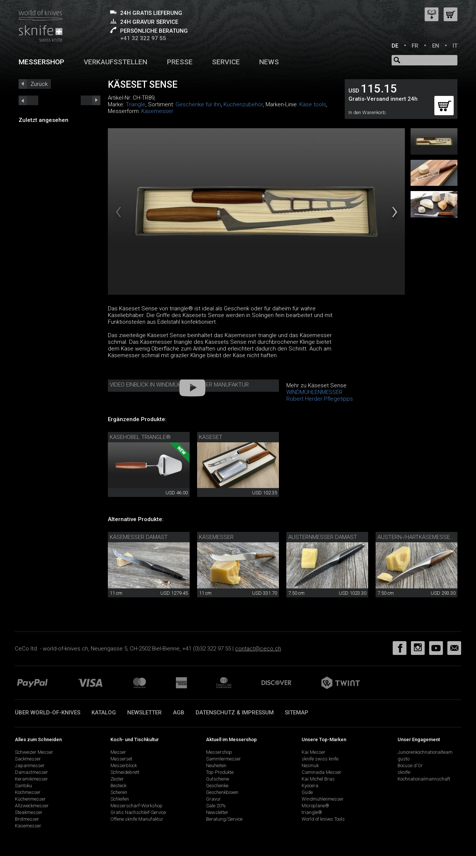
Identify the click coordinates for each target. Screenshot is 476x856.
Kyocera (310, 785)
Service (226, 62)
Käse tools (312, 104)
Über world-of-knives (47, 712)
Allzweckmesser (32, 805)
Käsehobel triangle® (140, 437)
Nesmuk (310, 765)
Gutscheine (217, 779)
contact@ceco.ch (258, 648)
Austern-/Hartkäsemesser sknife (425, 537)
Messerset (121, 759)
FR (415, 45)
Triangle (135, 104)
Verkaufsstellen (115, 62)
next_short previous (28, 100)
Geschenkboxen (222, 792)
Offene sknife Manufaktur (136, 819)
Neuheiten (216, 765)
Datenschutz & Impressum (235, 712)
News (269, 62)
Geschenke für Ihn (198, 104)
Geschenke (217, 785)
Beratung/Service (224, 819)
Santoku (23, 785)
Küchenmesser (30, 799)
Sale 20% (216, 805)
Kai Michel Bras (318, 779)
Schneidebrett (124, 772)
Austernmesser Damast (322, 537)
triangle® (312, 812)
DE (395, 45)
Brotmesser (27, 819)
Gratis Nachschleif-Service (138, 812)
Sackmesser (28, 759)
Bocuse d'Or (410, 765)
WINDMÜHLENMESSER (314, 392)
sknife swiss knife (320, 759)
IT (455, 45)
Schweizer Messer (34, 752)
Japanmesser (30, 765)
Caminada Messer (321, 772)
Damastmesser (31, 772)
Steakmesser (28, 812)
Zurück (39, 84)
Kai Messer (313, 752)
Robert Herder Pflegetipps (319, 398)
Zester (117, 779)
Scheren (118, 792)
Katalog (103, 712)
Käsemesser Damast (139, 537)
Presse (180, 62)
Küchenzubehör (243, 104)
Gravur (213, 799)
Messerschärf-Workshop (136, 805)
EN (435, 45)
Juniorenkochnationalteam (425, 752)
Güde (307, 792)
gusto (403, 759)
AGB (178, 712)
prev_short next (90, 100)
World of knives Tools (323, 819)
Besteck (118, 785)
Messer (118, 752)
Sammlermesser (223, 759)
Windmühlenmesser (323, 799)
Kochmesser (28, 792)
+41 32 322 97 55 (143, 38)
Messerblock (123, 765)
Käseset (210, 437)
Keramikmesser (31, 779)
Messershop (41, 62)
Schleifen (119, 799)
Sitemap (296, 712)
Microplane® (315, 805)
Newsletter (144, 712)
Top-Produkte (220, 772)
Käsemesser (157, 111)
